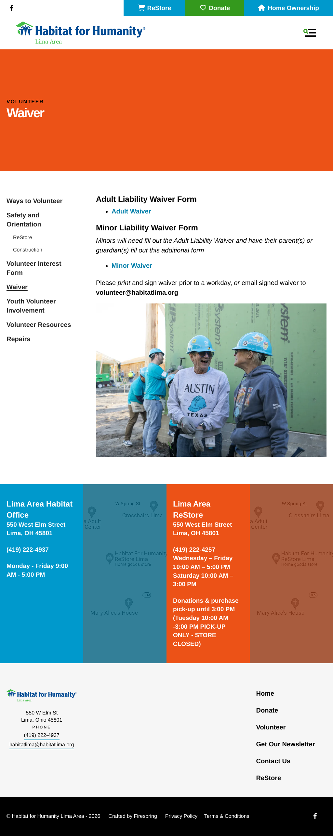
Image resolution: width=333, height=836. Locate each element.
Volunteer (271, 727)
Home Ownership (288, 8)
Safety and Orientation (24, 220)
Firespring (145, 816)
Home (265, 693)
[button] (309, 33)
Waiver (17, 287)
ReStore (154, 8)
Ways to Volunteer (34, 201)
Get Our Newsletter (285, 744)
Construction (27, 250)
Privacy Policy (181, 816)
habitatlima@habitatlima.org (41, 745)
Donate (214, 8)
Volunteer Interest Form (34, 268)
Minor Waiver (132, 265)
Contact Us (273, 761)
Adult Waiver (131, 211)
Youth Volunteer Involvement (31, 306)
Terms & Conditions (226, 816)
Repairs (18, 339)
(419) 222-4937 (42, 735)
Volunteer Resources (39, 324)
